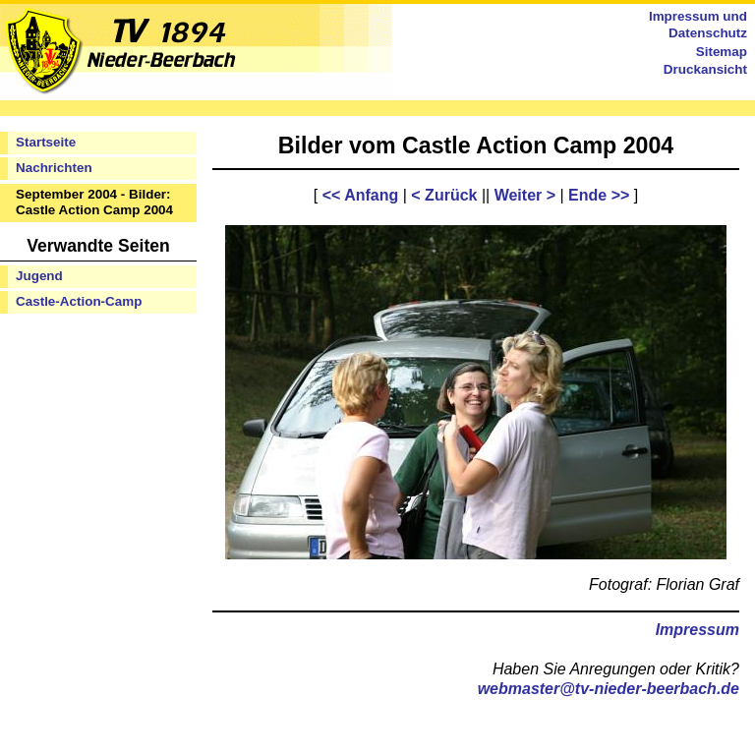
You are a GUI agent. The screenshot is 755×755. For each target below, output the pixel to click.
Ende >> (598, 195)
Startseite (46, 142)
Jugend (39, 275)
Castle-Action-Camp (79, 301)
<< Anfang (360, 195)
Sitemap (721, 51)
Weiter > (524, 195)
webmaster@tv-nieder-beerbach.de (608, 688)
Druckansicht (705, 69)
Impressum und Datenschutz (698, 24)
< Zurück (444, 195)
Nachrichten (54, 167)
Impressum (697, 629)
